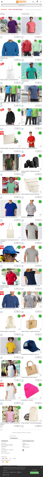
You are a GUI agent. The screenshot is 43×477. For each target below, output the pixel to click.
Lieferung (3, 448)
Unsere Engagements (5, 453)
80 (33, 429)
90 (35, 429)
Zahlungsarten (4, 446)
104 (39, 429)
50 (27, 429)
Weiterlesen (5, 470)
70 (31, 429)
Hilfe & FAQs (3, 451)
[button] (33, 1)
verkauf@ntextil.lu (25, 447)
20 (21, 429)
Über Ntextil (3, 443)
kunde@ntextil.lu (25, 444)
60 (29, 429)
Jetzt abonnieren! (14, 438)
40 (25, 429)
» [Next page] (41, 429)
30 (23, 429)
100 (37, 429)
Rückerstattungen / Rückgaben (7, 449)
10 (19, 429)
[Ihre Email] (20, 436)
